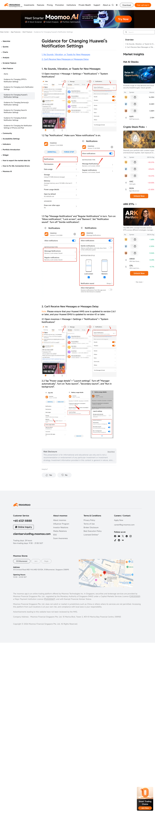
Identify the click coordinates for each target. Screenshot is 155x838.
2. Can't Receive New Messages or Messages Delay (140, 47)
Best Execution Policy (93, 531)
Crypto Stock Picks (134, 126)
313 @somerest (21, 561)
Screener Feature (9, 63)
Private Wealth (85, 5)
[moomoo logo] (12, 4)
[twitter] (123, 536)
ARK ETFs (128, 204)
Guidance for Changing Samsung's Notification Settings (16, 103)
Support (97, 5)
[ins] (131, 536)
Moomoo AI (7, 171)
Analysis (6, 57)
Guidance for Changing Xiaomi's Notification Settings (15, 111)
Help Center (4, 32)
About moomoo (59, 520)
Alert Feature (26, 32)
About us (106, 5)
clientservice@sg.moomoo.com (32, 533)
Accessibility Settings (11, 139)
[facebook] (115, 536)
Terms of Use (89, 524)
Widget (5, 155)
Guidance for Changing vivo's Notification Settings (18, 88)
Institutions (71, 5)
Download (126, 5)
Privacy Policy (89, 520)
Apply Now (118, 520)
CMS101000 (135, 596)
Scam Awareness (60, 538)
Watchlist (6, 41)
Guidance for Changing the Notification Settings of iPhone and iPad (18, 126)
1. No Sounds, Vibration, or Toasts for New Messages (140, 44)
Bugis (46, 561)
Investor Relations (60, 527)
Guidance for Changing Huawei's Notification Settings (15, 96)
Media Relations (60, 531)
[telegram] (127, 536)
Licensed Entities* (91, 534)
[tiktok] (115, 540)
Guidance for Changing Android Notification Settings (15, 119)
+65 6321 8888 (22, 520)
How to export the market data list (16, 160)
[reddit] (119, 540)
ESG (55, 534)
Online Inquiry (25, 527)
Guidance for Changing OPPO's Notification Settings (15, 80)
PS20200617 (49, 599)
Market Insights (133, 54)
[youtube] (119, 536)
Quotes (5, 47)
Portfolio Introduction (11, 149)
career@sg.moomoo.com (124, 524)
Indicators (7, 144)
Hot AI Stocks (130, 61)
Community (7, 133)
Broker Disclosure (91, 527)
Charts (5, 52)
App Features (15, 32)
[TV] (123, 540)
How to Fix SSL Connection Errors (16, 166)
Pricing (50, 5)
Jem (35, 561)
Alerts (6, 74)
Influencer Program (61, 524)
